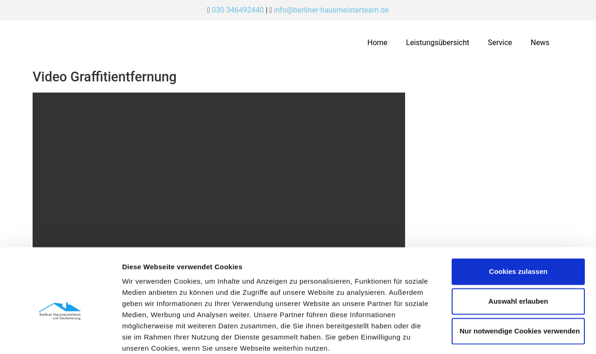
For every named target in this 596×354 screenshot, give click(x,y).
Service (500, 42)
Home (377, 42)
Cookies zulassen (518, 221)
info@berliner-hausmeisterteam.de (331, 10)
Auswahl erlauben (518, 251)
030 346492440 (238, 10)
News (540, 42)
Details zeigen (495, 336)
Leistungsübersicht (437, 42)
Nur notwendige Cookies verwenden (520, 281)
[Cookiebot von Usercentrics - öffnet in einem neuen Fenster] (60, 336)
